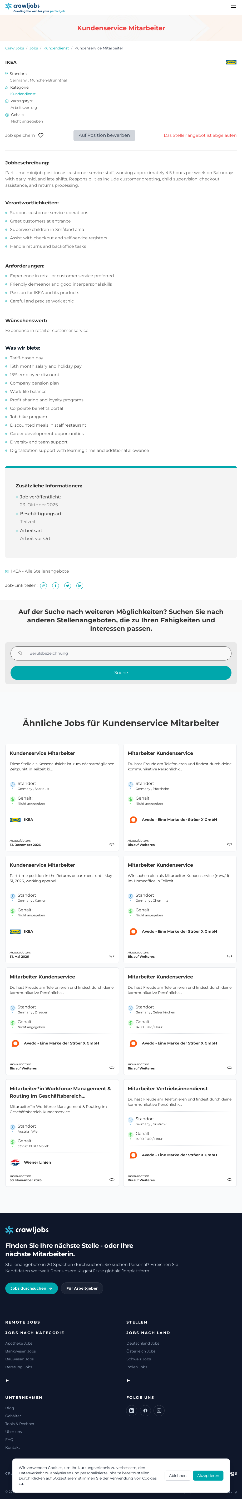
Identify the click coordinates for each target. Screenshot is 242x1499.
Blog (9, 1408)
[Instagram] (159, 1410)
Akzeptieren (208, 1475)
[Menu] (233, 7)
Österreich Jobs (140, 1351)
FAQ (9, 1439)
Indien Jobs (136, 1367)
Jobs (33, 48)
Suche (121, 672)
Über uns (13, 1431)
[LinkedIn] (131, 1410)
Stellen (137, 1322)
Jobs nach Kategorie (35, 1332)
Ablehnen (177, 1475)
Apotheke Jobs (18, 1343)
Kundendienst (56, 48)
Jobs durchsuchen (32, 1288)
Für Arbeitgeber (82, 1288)
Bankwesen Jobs (20, 1351)
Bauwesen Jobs (19, 1359)
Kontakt (12, 1447)
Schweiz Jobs (138, 1359)
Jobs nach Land (148, 1332)
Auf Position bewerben (104, 135)
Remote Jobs (23, 1322)
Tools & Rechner (19, 1423)
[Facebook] (145, 1410)
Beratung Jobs (18, 1367)
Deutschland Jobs (142, 1343)
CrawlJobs (14, 48)
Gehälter (13, 1416)
